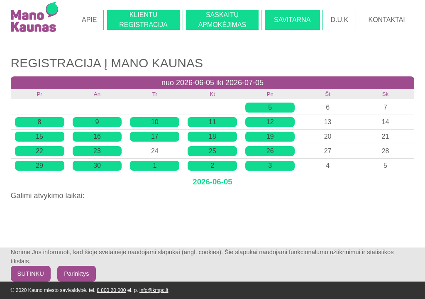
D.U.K (340, 19)
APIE (89, 19)
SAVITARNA (292, 19)
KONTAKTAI (386, 19)
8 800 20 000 (111, 290)
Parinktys (76, 273)
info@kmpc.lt (154, 290)
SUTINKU (30, 273)
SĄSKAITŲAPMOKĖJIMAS (222, 19)
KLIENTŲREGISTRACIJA (143, 19)
